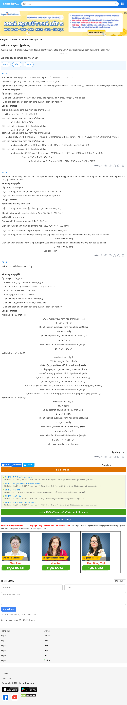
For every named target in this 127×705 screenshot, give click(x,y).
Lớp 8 (46, 640)
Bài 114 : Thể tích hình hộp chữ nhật (20, 502)
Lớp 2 (46, 655)
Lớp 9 (3, 640)
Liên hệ (5, 673)
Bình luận (17, 465)
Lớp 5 (3, 650)
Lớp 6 (46, 645)
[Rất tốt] (123, 166)
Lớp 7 (3, 645)
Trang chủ (5, 630)
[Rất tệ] (105, 166)
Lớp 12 (47, 630)
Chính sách (6, 678)
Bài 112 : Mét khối (13, 489)
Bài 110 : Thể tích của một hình (18, 477)
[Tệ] (110, 166)
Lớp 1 (3, 660)
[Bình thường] (114, 166)
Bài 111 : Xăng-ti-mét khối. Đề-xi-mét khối (23, 483)
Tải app (48, 660)
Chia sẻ (6, 465)
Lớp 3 (3, 655)
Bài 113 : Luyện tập (13, 496)
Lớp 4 (46, 650)
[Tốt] (118, 166)
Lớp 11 (4, 635)
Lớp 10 (47, 635)
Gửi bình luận (8, 609)
